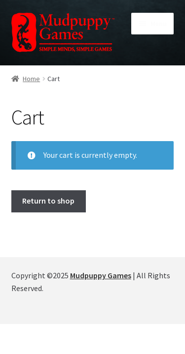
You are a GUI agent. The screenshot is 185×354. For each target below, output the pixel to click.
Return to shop (48, 201)
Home (31, 78)
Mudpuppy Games (100, 275)
